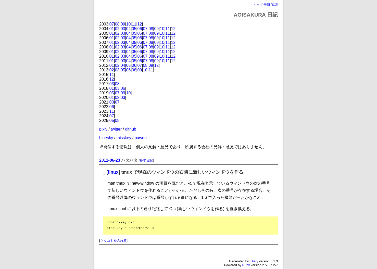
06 (139, 29)
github (130, 129)
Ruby (246, 265)
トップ (258, 5)
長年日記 (146, 160)
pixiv (103, 129)
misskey (124, 138)
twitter (116, 129)
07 (111, 24)
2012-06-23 (109, 160)
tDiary (254, 261)
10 (128, 24)
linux (113, 172)
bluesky (106, 138)
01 (111, 29)
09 (123, 24)
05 (134, 29)
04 (128, 29)
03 (123, 29)
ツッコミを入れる (113, 240)
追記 (274, 5)
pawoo (141, 138)
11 (134, 24)
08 (117, 24)
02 (117, 29)
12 (139, 24)
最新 (266, 5)
